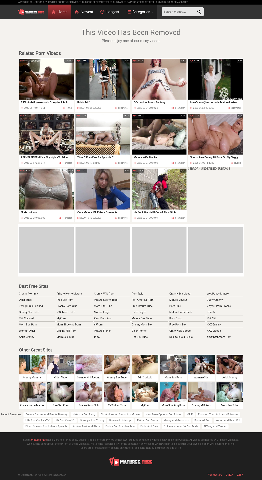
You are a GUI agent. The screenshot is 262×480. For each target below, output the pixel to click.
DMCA (229, 474)
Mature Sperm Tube (106, 299)
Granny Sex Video (179, 293)
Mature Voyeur (178, 299)
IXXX (97, 337)
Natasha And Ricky (84, 414)
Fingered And (202, 420)
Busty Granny (215, 299)
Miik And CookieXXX (37, 420)
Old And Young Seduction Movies (120, 414)
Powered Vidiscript (120, 420)
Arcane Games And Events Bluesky (46, 414)
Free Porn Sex (177, 324)
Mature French (102, 330)
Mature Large (102, 312)
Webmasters (214, 474)
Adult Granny (26, 337)
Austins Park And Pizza (86, 426)
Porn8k (211, 312)
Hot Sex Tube (140, 337)
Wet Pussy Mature (218, 293)
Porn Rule (137, 293)
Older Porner (139, 330)
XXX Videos (214, 330)
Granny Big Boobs (180, 330)
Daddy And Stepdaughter (120, 426)
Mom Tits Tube (103, 306)
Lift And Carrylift (65, 420)
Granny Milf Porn (66, 330)
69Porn (98, 324)
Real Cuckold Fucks (181, 337)
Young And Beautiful (228, 420)
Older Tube (25, 299)
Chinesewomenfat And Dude (181, 426)
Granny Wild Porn (104, 293)
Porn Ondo (175, 318)
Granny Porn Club (67, 306)
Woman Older (27, 330)
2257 (240, 474)
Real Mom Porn (103, 318)
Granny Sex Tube (29, 312)
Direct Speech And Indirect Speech (46, 426)
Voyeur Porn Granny (219, 306)
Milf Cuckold (26, 318)
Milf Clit (211, 318)
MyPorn (61, 318)
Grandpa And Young (92, 420)
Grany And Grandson (176, 420)
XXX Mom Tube (66, 312)
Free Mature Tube (142, 306)
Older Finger (139, 312)
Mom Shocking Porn (69, 324)
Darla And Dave (149, 426)
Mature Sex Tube (142, 318)
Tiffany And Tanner (215, 426)
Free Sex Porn (65, 299)
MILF (190, 414)
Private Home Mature (69, 293)
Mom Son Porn (28, 324)
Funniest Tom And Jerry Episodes (218, 414)
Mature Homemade (180, 312)
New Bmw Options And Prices (163, 414)
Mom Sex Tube (65, 337)
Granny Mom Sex (142, 324)
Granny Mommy (28, 293)
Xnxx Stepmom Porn (219, 337)
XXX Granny (214, 324)
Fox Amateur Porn (143, 299)
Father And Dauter (148, 420)
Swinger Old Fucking (31, 306)
